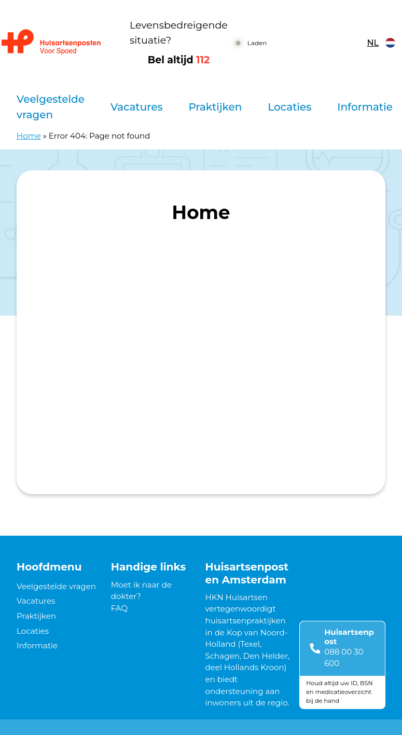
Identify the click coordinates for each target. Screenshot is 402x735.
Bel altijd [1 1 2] (179, 60)
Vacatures (136, 107)
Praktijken (215, 107)
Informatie (365, 107)
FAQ (119, 608)
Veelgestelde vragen (51, 107)
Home (29, 136)
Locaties (289, 107)
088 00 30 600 (343, 658)
